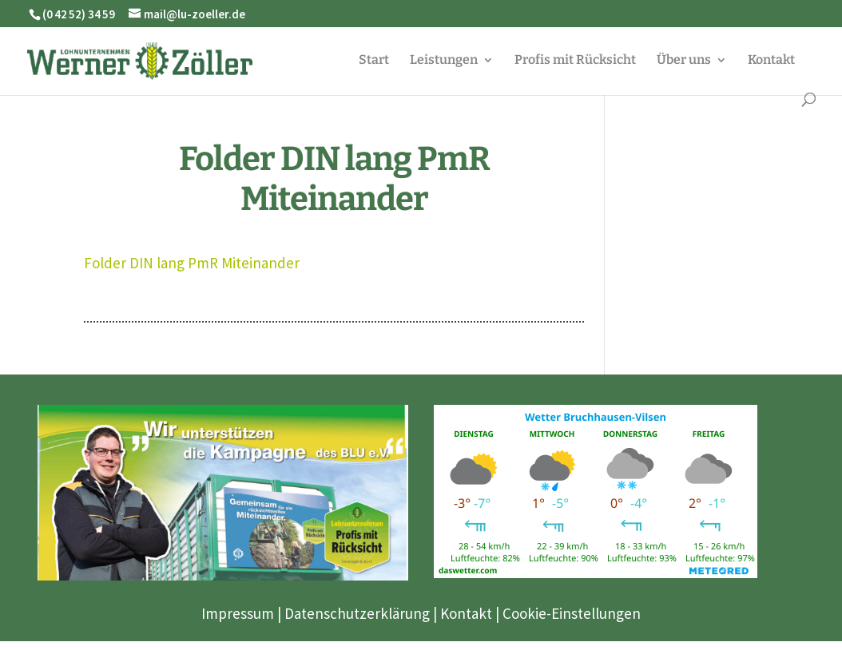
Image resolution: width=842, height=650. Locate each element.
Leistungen (444, 60)
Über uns (684, 60)
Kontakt (771, 60)
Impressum (237, 613)
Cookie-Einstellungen (571, 613)
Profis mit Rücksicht (575, 60)
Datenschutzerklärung (357, 613)
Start (374, 60)
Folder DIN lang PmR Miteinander (192, 262)
